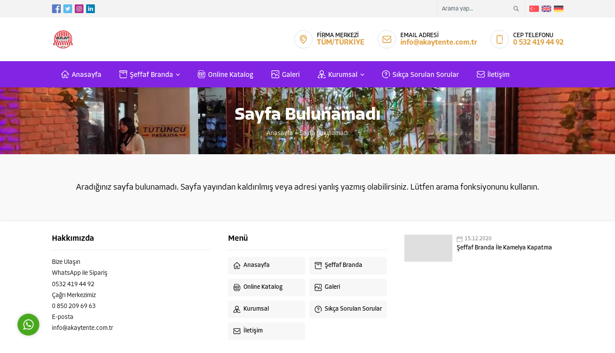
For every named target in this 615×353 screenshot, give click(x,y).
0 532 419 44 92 (538, 42)
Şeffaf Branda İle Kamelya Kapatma (504, 248)
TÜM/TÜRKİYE (341, 42)
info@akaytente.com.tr (438, 42)
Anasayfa (280, 133)
